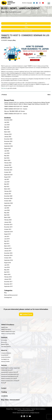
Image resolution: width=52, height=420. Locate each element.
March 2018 (7, 274)
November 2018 (8, 255)
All (26, 23)
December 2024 (8, 120)
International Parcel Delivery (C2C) (9, 376)
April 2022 (6, 158)
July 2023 (6, 122)
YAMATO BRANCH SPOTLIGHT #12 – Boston (15, 109)
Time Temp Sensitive (6, 346)
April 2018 (6, 272)
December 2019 (8, 224)
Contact (3, 388)
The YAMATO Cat (5, 359)
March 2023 (7, 132)
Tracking (4, 392)
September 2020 (8, 203)
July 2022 (6, 151)
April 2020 (6, 215)
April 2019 (6, 243)
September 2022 (8, 146)
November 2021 (8, 170)
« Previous (4, 94)
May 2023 (6, 127)
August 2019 (7, 234)
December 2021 (8, 167)
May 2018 (6, 269)
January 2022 (7, 165)
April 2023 (6, 129)
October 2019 (7, 229)
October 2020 (7, 200)
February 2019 (7, 248)
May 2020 (6, 212)
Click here (3, 88)
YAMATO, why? (4, 327)
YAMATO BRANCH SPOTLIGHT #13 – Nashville (16, 106)
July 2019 (6, 236)
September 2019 (8, 231)
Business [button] (24, 2)
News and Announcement (10, 295)
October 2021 (7, 172)
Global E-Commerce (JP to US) (9, 378)
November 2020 (8, 198)
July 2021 (6, 179)
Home (2, 12)
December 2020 (8, 196)
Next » (49, 94)
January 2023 (7, 136)
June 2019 (7, 239)
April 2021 (6, 186)
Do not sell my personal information (26, 410)
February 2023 (7, 134)
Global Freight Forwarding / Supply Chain (10, 368)
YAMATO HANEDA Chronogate (8, 331)
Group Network (4, 355)
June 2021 (7, 182)
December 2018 (8, 253)
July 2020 (6, 208)
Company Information (6, 353)
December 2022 (8, 139)
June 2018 (7, 267)
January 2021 (7, 193)
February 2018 (7, 277)
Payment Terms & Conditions (38, 409)
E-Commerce (4, 340)
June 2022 (7, 153)
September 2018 (8, 260)
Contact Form (26, 314)
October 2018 (7, 258)
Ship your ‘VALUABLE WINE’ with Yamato (14, 111)
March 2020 (7, 217)
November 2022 (8, 141)
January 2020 (7, 222)
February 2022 (7, 162)
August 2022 (7, 148)
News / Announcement (26, 30)
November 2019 (8, 227)
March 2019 (7, 246)
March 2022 (7, 160)
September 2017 (8, 286)
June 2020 (7, 210)
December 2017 (8, 281)
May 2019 (6, 241)
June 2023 (7, 124)
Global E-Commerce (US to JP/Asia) (10, 380)
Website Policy (17, 409)
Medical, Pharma (5, 344)
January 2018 (7, 279)
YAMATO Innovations (6, 329)
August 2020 (7, 205)
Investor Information (5, 357)
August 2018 (7, 262)
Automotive (4, 342)
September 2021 (8, 174)
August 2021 (7, 177)
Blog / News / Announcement (10, 400)
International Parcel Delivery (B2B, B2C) (10, 374)
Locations (4, 396)
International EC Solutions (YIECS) (9, 372)
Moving (3, 382)
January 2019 (7, 250)
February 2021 (7, 191)
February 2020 (7, 220)
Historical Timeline (5, 361)
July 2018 (6, 265)
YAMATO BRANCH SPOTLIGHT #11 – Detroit (15, 113)
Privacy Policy (9, 409)
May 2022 (6, 155)
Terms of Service (26, 409)
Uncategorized (8, 297)
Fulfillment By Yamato (6, 370)
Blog (26, 27)
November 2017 (8, 284)
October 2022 (7, 143)
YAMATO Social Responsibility (8, 333)
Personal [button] (29, 2)
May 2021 (6, 184)
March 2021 (7, 189)
